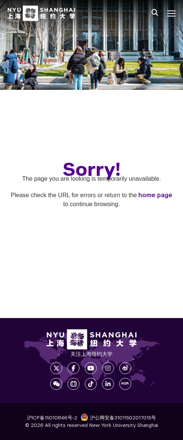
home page (155, 195)
